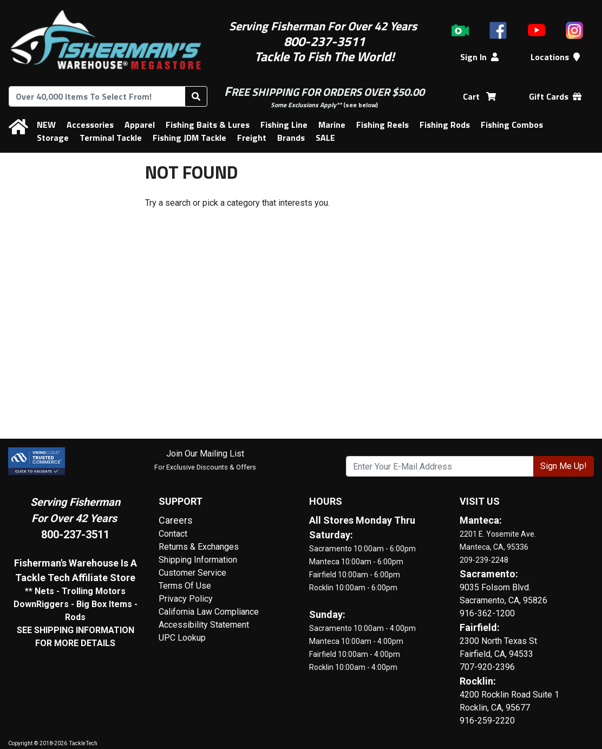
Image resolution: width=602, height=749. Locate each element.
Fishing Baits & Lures (208, 124)
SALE (325, 137)
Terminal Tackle (111, 137)
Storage (53, 137)
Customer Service (192, 573)
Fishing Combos (512, 124)
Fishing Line (283, 124)
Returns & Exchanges (199, 547)
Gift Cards (555, 96)
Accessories (90, 124)
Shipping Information (198, 560)
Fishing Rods (445, 124)
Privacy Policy (186, 599)
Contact (173, 534)
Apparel (140, 124)
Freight (251, 137)
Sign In (479, 56)
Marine (331, 124)
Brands (291, 137)
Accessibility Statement (204, 625)
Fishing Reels (382, 124)
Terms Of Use (185, 586)
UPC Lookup (182, 638)
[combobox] (97, 96)
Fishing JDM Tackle (189, 137)
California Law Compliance (209, 612)
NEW (46, 124)
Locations (555, 56)
